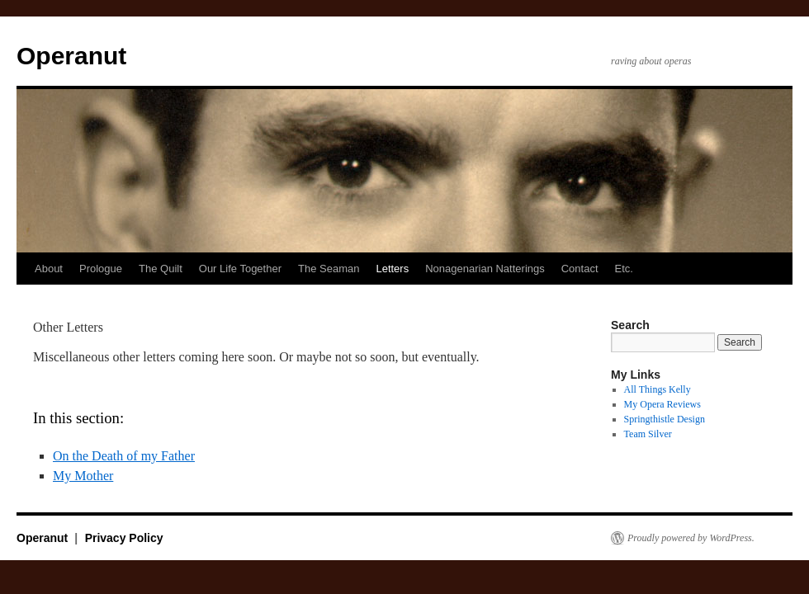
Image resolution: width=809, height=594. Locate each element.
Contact (579, 268)
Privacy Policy (124, 537)
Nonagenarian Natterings (485, 268)
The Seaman (328, 268)
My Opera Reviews (662, 404)
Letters (392, 268)
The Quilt (160, 268)
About (49, 268)
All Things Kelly (657, 389)
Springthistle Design (664, 419)
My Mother (83, 476)
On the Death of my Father (124, 456)
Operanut (71, 55)
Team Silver (648, 434)
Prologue (100, 268)
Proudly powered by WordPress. (691, 538)
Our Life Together (240, 268)
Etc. (624, 268)
